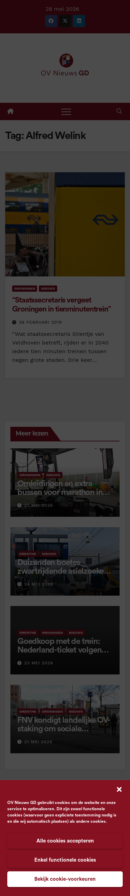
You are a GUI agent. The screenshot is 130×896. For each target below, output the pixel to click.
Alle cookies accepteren (65, 841)
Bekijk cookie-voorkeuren (65, 879)
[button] (119, 789)
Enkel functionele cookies (65, 860)
